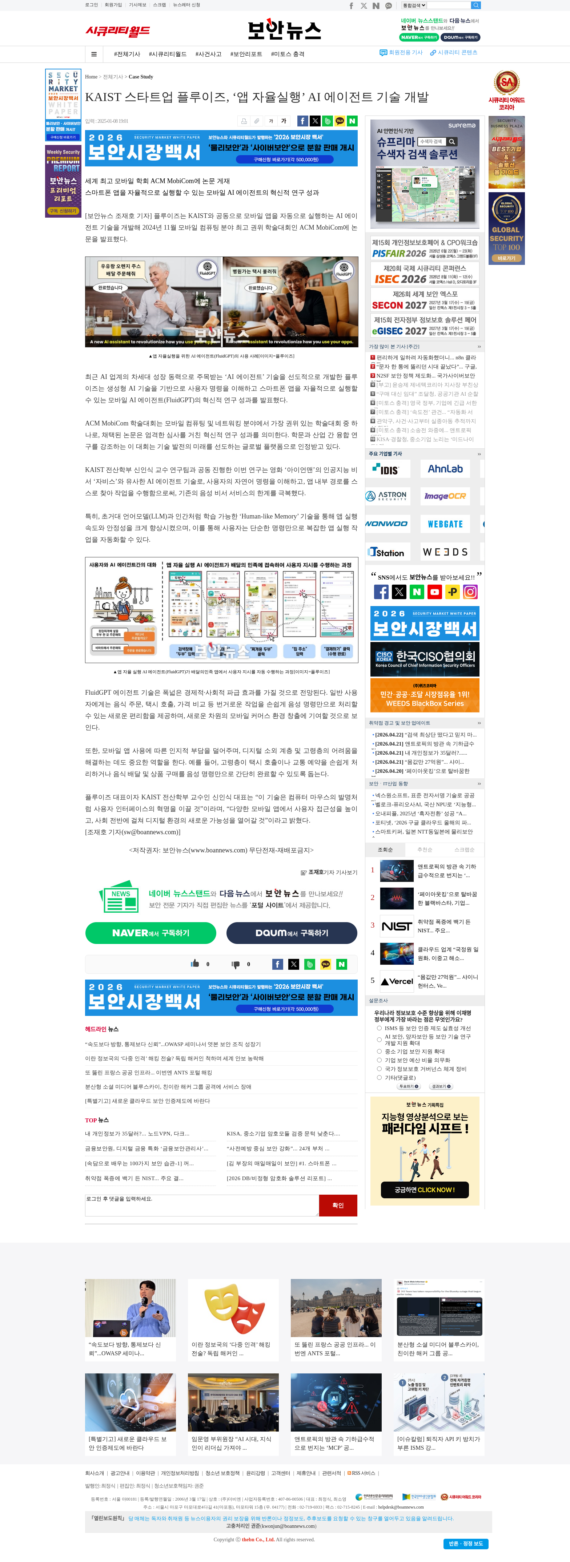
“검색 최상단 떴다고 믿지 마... (426, 735)
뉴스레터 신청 (186, 4)
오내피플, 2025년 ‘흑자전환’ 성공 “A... (420, 813)
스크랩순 (464, 849)
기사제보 (137, 4)
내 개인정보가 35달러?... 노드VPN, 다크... (137, 1134)
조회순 (385, 849)
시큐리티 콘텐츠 (458, 52)
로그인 (91, 4)
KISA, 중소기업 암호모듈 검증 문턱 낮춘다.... (283, 1134)
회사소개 (94, 1473)
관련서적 (331, 1473)
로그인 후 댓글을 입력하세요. (202, 1205)
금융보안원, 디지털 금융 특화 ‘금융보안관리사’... (147, 1148)
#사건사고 (209, 54)
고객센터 (280, 1473)
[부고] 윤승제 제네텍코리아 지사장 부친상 (427, 385)
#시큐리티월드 (168, 54)
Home (91, 77)
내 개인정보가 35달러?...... (421, 753)
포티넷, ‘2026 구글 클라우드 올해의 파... (423, 823)
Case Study (141, 77)
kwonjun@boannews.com (288, 1526)
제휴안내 (306, 1473)
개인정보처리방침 (180, 1473)
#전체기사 (127, 54)
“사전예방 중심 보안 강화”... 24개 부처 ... (278, 1148)
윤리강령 (255, 1473)
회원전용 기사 (406, 52)
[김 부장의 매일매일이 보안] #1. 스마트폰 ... (282, 1163)
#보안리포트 (246, 54)
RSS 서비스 (363, 1473)
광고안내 (120, 1473)
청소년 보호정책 (222, 1473)
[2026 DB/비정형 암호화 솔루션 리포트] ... (279, 1178)
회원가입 (113, 4)
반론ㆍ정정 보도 (466, 1544)
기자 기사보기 (329, 872)
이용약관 (145, 1473)
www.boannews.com (218, 850)
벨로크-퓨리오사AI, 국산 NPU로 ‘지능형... (425, 804)
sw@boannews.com (150, 832)
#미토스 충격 (288, 54)
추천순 (425, 849)
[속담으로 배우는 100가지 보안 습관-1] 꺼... (139, 1163)
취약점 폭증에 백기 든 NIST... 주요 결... (134, 1178)
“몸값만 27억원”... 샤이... (419, 762)
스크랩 (159, 4)
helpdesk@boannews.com (401, 1507)
